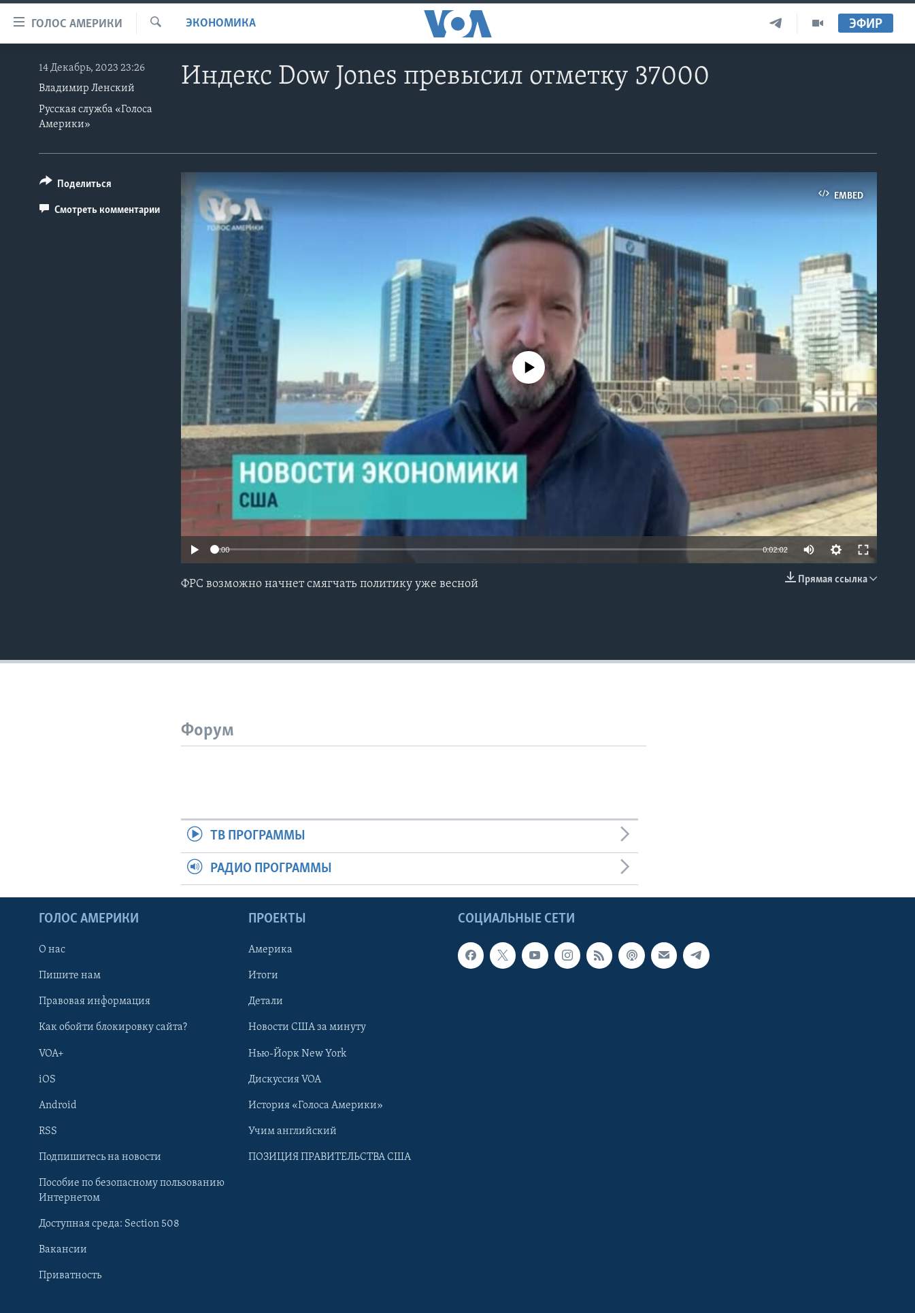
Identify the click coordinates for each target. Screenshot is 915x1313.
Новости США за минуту (307, 1027)
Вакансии (63, 1249)
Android (58, 1104)
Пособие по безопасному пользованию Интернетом (131, 1190)
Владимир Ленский (87, 88)
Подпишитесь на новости (100, 1157)
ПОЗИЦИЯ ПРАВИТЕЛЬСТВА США (329, 1157)
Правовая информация (94, 1001)
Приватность (70, 1275)
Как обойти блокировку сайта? (113, 1027)
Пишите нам (70, 975)
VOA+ (51, 1053)
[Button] (75, 186)
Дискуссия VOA (284, 1079)
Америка (270, 949)
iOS (47, 1079)
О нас (52, 949)
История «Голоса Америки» (315, 1104)
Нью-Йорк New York (297, 1053)
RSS (48, 1131)
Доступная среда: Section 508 (109, 1223)
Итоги (263, 975)
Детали (265, 1001)
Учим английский (292, 1131)
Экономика (221, 23)
